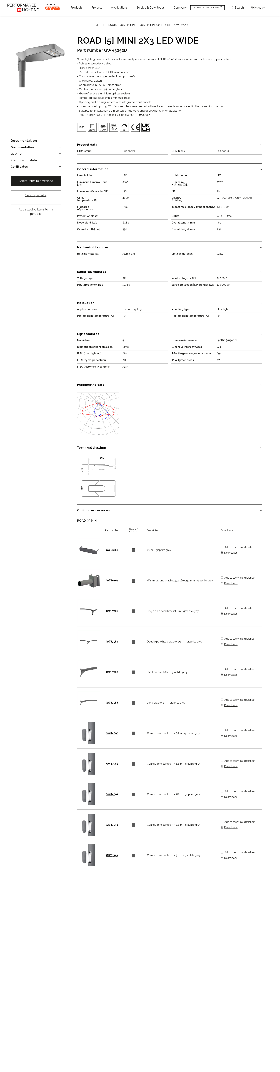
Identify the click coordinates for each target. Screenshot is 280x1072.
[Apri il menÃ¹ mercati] (258, 7)
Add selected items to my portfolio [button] (36, 211)
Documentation (22, 147)
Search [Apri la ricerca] (237, 7)
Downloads (231, 552)
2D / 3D (16, 153)
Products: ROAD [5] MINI (119, 25)
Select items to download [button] (36, 181)
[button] (76, 7)
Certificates (19, 166)
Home (95, 25)
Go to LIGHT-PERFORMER (207, 7)
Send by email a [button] (35, 195)
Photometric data (24, 160)
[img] (81, 127)
